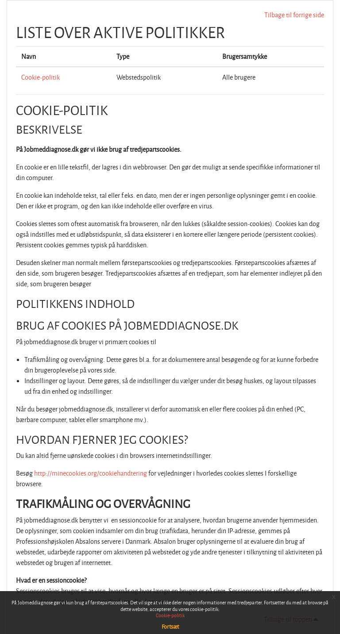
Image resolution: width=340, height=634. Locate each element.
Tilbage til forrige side (294, 14)
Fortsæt (170, 626)
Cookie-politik (40, 77)
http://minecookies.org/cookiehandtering (90, 473)
